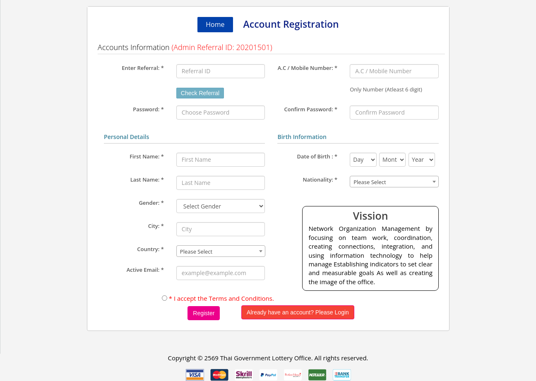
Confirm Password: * (311, 109)
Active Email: (145, 269)
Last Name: (147, 179)
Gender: (151, 202)
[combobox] (220, 251)
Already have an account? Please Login (298, 312)
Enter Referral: (143, 68)
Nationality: (320, 179)
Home (215, 24)
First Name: (147, 156)
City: (156, 226)
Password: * (148, 109)
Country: (150, 249)
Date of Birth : (317, 156)
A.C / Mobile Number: (307, 68)
